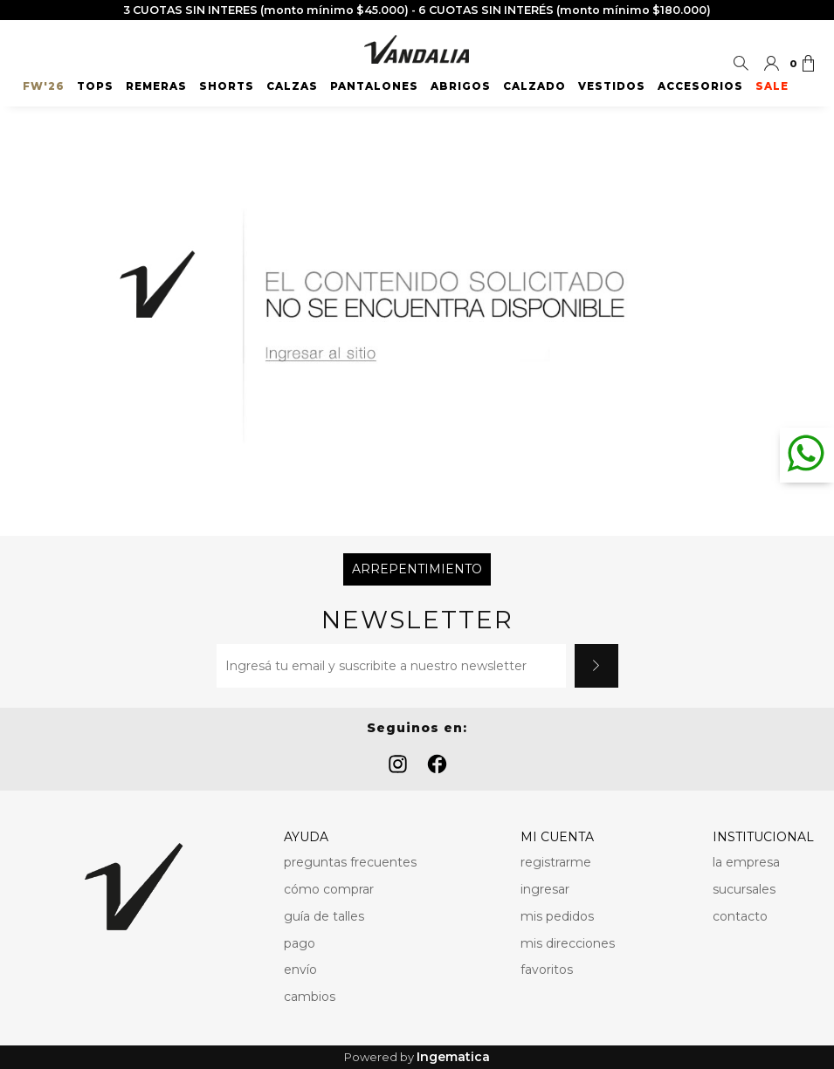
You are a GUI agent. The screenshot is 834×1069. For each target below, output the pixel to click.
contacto (740, 916)
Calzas (292, 86)
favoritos (546, 969)
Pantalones (374, 86)
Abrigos (461, 86)
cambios (309, 996)
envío (300, 969)
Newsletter (417, 620)
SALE (772, 86)
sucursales (744, 889)
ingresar (544, 889)
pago (299, 943)
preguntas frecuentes (350, 862)
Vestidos (611, 86)
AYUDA (306, 837)
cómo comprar (329, 889)
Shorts (226, 86)
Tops (95, 86)
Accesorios (700, 86)
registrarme (555, 862)
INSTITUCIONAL (763, 837)
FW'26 (44, 86)
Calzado (534, 86)
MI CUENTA (557, 837)
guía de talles (324, 916)
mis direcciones (567, 943)
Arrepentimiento (417, 569)
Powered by (417, 1057)
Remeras (156, 86)
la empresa (746, 862)
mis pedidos (557, 916)
